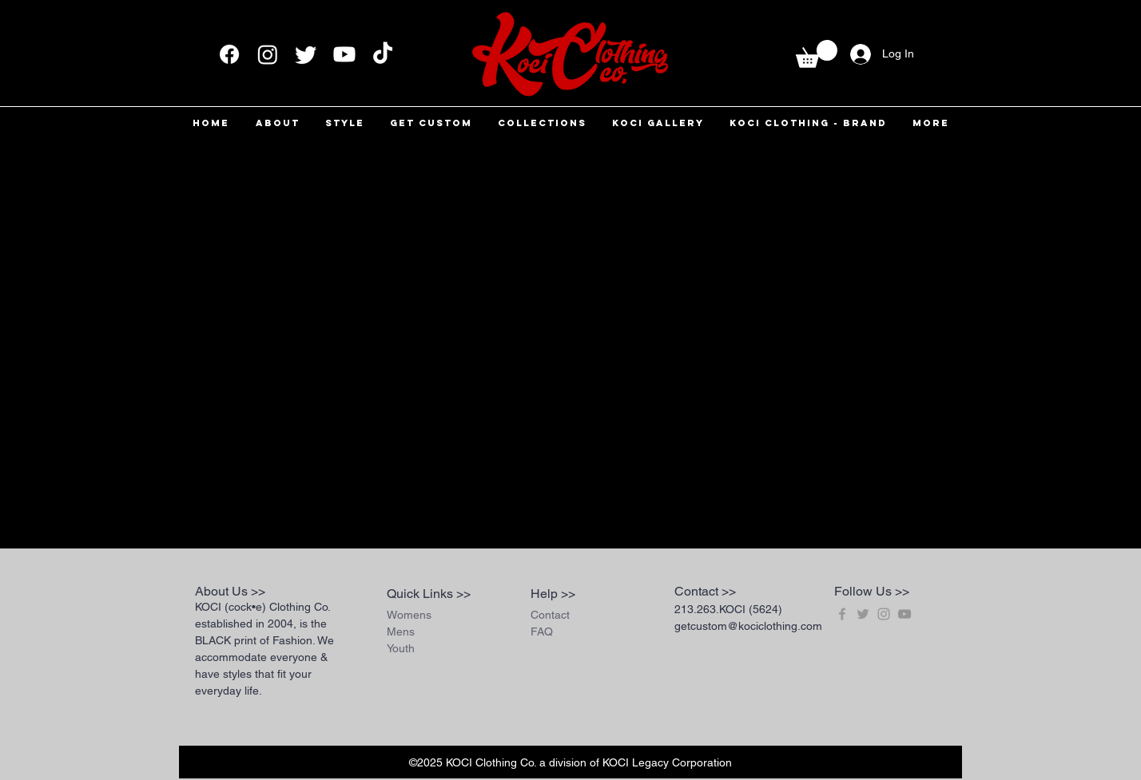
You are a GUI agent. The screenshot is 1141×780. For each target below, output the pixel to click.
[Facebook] (229, 54)
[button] (816, 54)
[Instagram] (267, 54)
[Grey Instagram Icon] (884, 614)
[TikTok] (383, 54)
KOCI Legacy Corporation (667, 762)
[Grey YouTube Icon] (904, 614)
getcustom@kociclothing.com (748, 626)
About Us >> (230, 591)
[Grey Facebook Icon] (842, 614)
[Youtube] (344, 54)
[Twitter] (306, 54)
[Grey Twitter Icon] (863, 614)
